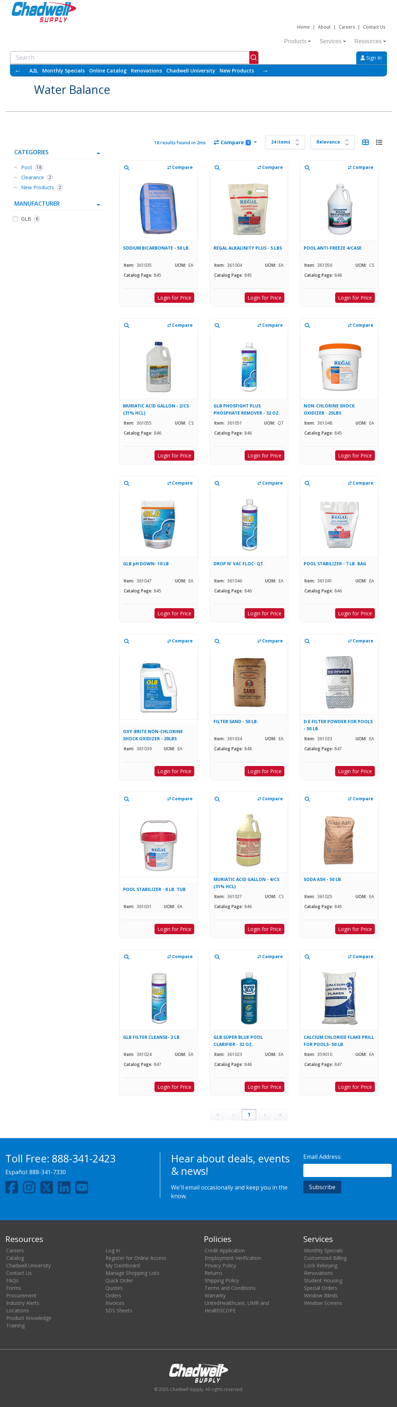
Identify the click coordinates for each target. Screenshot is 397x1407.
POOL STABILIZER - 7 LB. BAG (335, 564)
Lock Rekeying (320, 1265)
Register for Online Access (136, 1258)
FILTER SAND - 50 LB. (236, 721)
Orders (113, 1295)
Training (15, 1325)
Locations (17, 1310)
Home (303, 27)
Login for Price (174, 297)
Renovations (146, 70)
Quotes (114, 1288)
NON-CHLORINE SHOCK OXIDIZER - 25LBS (329, 409)
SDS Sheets (119, 1310)
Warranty (215, 1295)
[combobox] (134, 57)
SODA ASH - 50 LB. (323, 879)
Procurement (21, 1295)
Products (297, 41)
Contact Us (374, 27)
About (324, 27)
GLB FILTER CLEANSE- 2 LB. (152, 1037)
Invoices (115, 1303)
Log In (113, 1250)
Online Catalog (108, 70)
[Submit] (253, 57)
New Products (237, 70)
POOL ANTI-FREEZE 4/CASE (333, 248)
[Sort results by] (332, 142)
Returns (213, 1273)
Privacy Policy (220, 1265)
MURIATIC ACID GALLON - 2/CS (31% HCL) (156, 409)
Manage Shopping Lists (133, 1273)
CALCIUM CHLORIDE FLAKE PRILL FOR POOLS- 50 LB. (339, 1040)
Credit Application (225, 1250)
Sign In (371, 57)
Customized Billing (325, 1258)
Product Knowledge (29, 1318)
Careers (347, 27)
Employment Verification (233, 1258)
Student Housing (323, 1280)
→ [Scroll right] (265, 70)
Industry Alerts (22, 1303)
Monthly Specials (63, 70)
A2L (33, 70)
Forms (13, 1288)
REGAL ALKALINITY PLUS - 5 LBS (248, 248)
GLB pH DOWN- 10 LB (146, 564)
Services (332, 41)
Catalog (15, 1258)
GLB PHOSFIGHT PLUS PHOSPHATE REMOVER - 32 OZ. (247, 409)
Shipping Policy (222, 1280)
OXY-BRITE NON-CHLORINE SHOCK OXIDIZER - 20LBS (153, 735)
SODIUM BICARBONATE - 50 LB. (156, 248)
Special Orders (320, 1288)
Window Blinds (321, 1295)
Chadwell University (190, 70)
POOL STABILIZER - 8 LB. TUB (154, 889)
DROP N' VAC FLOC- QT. (239, 564)
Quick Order (119, 1280)
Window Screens (323, 1303)
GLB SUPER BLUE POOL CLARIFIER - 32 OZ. (238, 1040)
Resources (370, 41)
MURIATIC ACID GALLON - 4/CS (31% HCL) (246, 883)
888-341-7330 (47, 1172)
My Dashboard (123, 1265)
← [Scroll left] (17, 70)
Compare (232, 142)
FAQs (12, 1280)
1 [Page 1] (248, 1114)
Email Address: (322, 1157)
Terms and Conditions (230, 1288)
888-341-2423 (84, 1158)
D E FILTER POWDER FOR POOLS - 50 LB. (338, 725)
